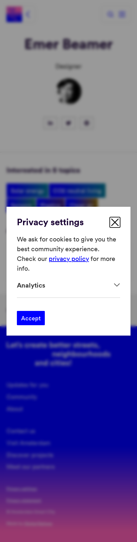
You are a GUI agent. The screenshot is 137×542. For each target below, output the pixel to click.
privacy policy (69, 258)
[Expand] (68, 285)
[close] (115, 222)
